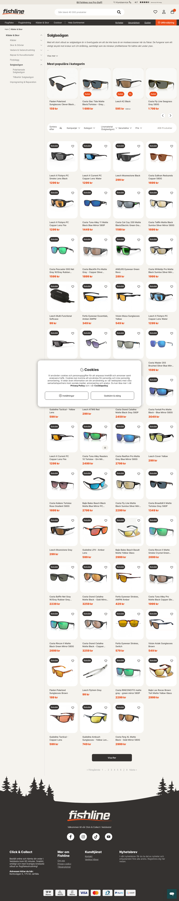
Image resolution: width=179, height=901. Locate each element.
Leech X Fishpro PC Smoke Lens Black (59, 177)
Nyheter (119, 22)
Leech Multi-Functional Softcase (60, 317)
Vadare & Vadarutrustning (24, 50)
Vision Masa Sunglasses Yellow (128, 317)
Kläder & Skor (42, 22)
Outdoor (58, 22)
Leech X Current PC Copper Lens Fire (59, 457)
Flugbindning (24, 22)
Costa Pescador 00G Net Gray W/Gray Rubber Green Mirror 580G (61, 271)
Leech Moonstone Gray (60, 550)
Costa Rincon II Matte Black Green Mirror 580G (61, 645)
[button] (154, 2)
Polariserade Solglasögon (19, 70)
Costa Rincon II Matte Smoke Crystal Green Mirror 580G (159, 551)
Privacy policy (64, 863)
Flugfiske (9, 22)
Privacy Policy (77, 385)
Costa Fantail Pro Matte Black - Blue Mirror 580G (160, 411)
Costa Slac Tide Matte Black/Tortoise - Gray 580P (93, 103)
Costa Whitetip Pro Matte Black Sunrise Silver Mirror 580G (161, 271)
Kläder (24, 40)
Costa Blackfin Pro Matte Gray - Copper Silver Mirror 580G (94, 271)
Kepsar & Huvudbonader (24, 55)
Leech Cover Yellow (158, 456)
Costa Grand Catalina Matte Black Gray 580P (127, 411)
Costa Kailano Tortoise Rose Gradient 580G (60, 504)
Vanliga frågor (92, 859)
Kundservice (122, 2)
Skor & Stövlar (24, 45)
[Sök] (89, 12)
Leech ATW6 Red (91, 409)
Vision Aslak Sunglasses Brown (160, 645)
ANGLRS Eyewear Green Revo (127, 270)
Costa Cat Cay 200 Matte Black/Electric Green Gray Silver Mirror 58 (128, 224)
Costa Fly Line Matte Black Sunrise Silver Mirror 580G (128, 505)
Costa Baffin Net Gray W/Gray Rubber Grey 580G (60, 598)
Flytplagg (24, 60)
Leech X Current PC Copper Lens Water (92, 177)
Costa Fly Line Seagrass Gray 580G (160, 103)
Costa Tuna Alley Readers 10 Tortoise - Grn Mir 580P (95, 458)
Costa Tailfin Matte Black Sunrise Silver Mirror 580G (161, 223)
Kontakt (88, 856)
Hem (7, 29)
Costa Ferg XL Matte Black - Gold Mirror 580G (128, 738)
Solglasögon (24, 64)
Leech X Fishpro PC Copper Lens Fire (59, 223)
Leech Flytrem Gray (91, 690)
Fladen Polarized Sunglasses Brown (58, 691)
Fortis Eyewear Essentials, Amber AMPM (95, 317)
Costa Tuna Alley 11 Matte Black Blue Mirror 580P (95, 223)
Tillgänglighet (64, 867)
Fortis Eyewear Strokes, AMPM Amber (127, 598)
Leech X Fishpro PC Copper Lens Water (158, 317)
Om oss (61, 860)
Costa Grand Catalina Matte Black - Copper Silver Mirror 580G (93, 645)
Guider (147, 22)
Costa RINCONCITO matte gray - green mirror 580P (128, 691)
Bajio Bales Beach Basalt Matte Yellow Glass (128, 551)
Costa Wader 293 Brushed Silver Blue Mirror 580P (161, 364)
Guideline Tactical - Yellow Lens (62, 411)
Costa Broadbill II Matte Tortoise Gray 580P (160, 504)
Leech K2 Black (123, 101)
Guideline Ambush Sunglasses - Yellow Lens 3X (95, 738)
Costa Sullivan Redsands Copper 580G (160, 177)
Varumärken (134, 22)
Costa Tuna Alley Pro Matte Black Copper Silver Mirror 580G (161, 598)
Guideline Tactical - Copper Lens (58, 738)
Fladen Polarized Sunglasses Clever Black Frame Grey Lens (61, 103)
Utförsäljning (166, 22)
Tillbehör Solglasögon (23, 77)
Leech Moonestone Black (128, 175)
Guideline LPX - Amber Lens (93, 551)
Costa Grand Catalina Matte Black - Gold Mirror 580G (94, 598)
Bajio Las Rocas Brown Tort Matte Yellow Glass (160, 691)
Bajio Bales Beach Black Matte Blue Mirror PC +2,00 (94, 505)
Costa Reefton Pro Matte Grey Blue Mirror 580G (128, 457)
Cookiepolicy (101, 385)
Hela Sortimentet (76, 22)
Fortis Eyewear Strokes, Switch (127, 645)
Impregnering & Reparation (23, 82)
